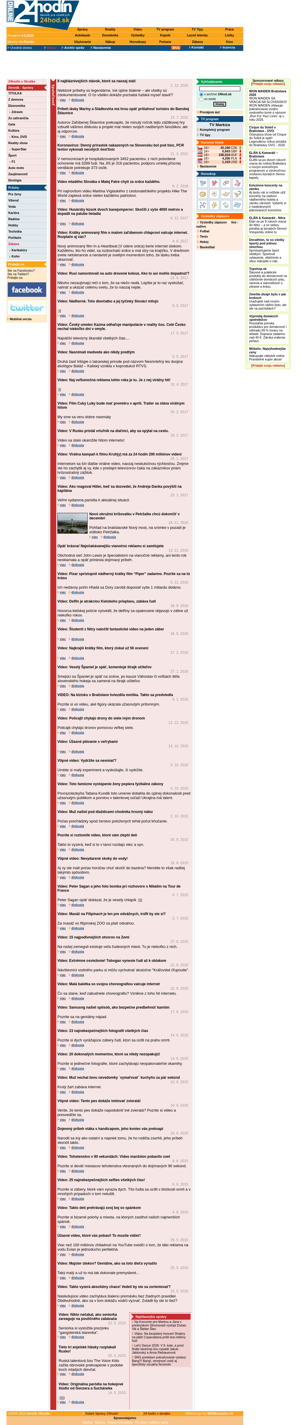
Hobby (13, 225)
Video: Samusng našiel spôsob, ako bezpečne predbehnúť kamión (113, 1007)
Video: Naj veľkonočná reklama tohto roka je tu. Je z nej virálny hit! (113, 380)
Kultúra (13, 130)
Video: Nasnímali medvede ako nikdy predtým (96, 352)
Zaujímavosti (18, 174)
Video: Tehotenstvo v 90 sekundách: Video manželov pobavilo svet (113, 1157)
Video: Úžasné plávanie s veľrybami (87, 742)
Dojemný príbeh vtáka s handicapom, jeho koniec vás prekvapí (110, 1129)
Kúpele (165, 35)
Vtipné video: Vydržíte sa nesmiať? (86, 761)
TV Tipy (197, 29)
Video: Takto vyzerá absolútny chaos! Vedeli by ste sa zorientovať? (114, 1287)
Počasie (165, 42)
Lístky (229, 35)
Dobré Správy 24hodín (100, 1413)
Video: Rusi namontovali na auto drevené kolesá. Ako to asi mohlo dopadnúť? (123, 273)
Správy (82, 29)
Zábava (197, 42)
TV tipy (203, 135)
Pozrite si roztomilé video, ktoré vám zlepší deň (97, 835)
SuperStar (18, 149)
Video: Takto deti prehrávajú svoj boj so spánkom (99, 1208)
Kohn (14, 256)
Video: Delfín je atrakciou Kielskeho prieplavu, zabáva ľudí (106, 601)
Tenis (202, 236)
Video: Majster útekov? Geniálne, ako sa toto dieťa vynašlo (107, 1263)
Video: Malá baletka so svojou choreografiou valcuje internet (108, 984)
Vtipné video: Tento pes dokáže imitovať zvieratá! (99, 1101)
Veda (12, 206)
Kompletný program (213, 129)
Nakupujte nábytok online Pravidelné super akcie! (267, 354)
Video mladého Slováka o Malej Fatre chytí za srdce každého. (108, 182)
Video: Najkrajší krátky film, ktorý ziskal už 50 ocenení (102, 648)
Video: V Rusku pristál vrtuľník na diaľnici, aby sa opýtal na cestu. (113, 431)
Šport (12, 155)
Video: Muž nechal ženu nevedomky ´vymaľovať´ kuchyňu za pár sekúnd (118, 1077)
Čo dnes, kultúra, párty (152, 1422)
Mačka (87, 1422)
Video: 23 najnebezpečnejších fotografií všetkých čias (102, 1031)
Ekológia (14, 180)
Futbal (203, 231)
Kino (229, 42)
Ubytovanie (82, 42)
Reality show (18, 143)
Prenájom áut (208, 112)
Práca (229, 29)
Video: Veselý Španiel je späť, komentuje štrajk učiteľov (104, 667)
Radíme (14, 219)
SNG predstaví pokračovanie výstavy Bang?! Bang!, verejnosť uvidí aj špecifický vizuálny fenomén (159, 1360)
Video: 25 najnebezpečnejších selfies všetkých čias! (101, 1180)
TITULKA (15, 93)
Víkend (13, 200)
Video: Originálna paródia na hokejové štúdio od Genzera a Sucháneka (91, 1386)
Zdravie (16, 112)
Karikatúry (18, 250)
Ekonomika (16, 105)
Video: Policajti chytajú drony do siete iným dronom (101, 718)
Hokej (202, 242)
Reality (110, 29)
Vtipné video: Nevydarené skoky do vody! (92, 858)
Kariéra (13, 213)
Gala (11, 124)
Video (137, 29)
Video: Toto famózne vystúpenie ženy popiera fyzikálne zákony (110, 784)
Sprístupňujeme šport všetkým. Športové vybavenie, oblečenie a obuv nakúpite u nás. (266, 250)
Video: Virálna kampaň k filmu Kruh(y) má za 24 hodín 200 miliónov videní (119, 454)
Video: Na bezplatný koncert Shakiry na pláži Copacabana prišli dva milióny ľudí (159, 1337)
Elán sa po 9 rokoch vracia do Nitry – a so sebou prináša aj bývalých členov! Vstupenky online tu (268, 225)
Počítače (14, 237)
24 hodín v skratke (155, 1413)
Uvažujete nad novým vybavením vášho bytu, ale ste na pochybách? (267, 301)
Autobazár (82, 35)
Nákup (110, 42)
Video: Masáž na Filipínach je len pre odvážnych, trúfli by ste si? (111, 914)
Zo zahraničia (18, 118)
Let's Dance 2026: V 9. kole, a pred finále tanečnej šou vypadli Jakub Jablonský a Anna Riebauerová (157, 1349)
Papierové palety (120, 1422)
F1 (12, 161)
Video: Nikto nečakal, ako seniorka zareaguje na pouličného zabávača (88, 1317)
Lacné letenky (197, 35)
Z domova (15, 99)
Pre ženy (14, 194)
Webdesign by (209, 1413)
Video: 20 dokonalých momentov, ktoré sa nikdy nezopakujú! (108, 1054)
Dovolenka (110, 35)
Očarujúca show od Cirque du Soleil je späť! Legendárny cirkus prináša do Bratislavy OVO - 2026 (267, 136)
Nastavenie (206, 166)
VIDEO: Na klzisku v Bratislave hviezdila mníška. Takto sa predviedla (115, 695)
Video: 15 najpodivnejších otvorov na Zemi (93, 937)
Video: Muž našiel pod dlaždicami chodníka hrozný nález (105, 812)
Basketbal (206, 247)
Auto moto (16, 168)
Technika (15, 231)
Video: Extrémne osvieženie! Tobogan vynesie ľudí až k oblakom (111, 961)
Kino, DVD (18, 137)
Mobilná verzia (19, 319)
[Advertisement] (163, 14)
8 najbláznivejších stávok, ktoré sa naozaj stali (96, 81)
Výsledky (137, 35)
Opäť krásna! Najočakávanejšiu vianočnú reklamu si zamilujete (110, 546)
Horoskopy (138, 42)
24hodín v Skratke (21, 81)
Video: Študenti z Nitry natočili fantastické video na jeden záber (110, 629)
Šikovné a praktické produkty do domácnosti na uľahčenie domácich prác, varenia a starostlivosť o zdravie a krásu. (268, 277)
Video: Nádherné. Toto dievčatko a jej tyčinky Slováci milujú (107, 301)
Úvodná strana (20, 47)
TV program (165, 29)
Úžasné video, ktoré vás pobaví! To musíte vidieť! (99, 1236)
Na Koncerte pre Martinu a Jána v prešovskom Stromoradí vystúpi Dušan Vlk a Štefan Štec (159, 1325)
